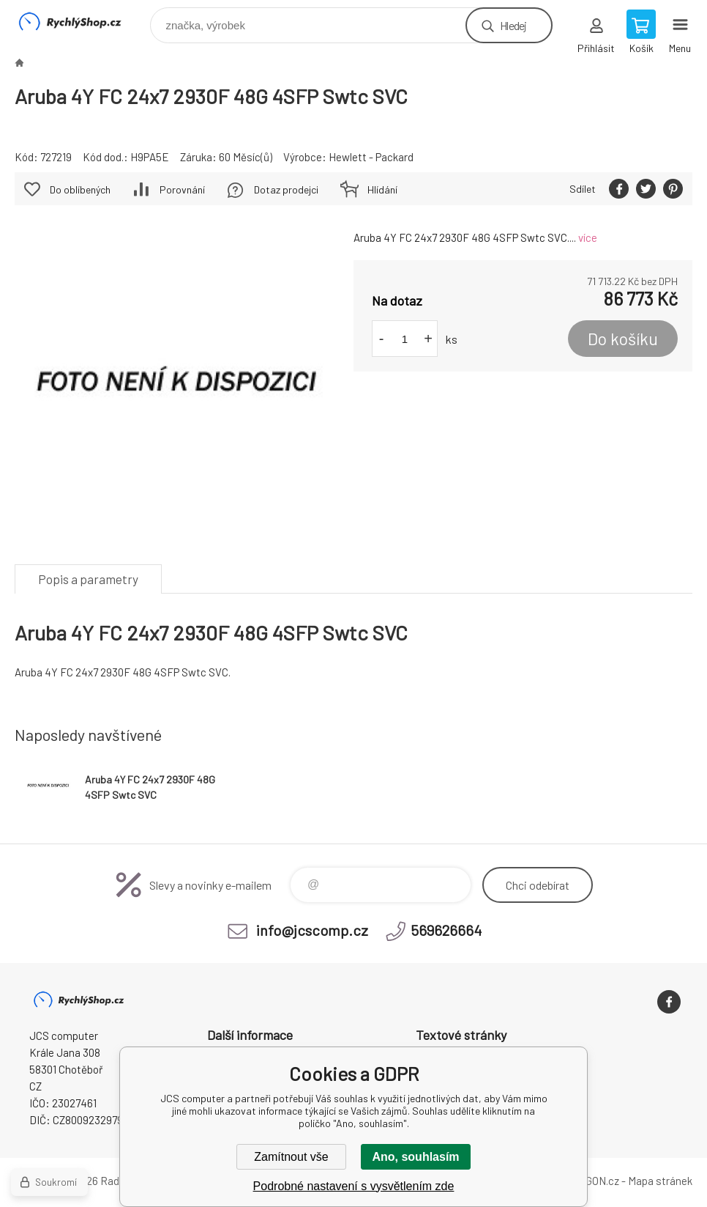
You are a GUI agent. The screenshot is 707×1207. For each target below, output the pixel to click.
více (587, 237)
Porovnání (182, 189)
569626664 (446, 930)
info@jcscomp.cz (312, 930)
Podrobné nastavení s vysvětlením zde (353, 1186)
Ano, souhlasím (415, 1157)
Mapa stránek (660, 1180)
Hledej (513, 25)
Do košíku (623, 338)
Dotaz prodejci (286, 189)
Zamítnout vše (291, 1157)
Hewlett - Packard (371, 156)
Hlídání (382, 189)
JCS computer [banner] (79, 21)
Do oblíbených (80, 189)
